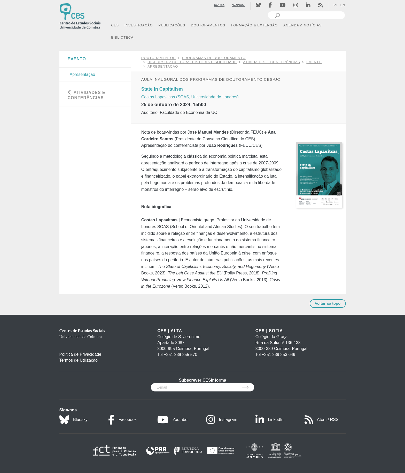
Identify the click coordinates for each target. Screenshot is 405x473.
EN (342, 5)
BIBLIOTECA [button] (122, 37)
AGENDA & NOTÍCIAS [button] (302, 25)
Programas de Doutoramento (214, 58)
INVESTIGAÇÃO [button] (138, 25)
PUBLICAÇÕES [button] (172, 25)
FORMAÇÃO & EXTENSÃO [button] (254, 25)
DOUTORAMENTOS (158, 58)
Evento (314, 62)
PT (335, 5)
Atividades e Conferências (271, 62)
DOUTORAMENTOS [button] (208, 25)
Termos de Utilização (78, 360)
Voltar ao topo (328, 303)
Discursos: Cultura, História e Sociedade (192, 62)
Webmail (238, 5)
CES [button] (115, 25)
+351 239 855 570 (180, 354)
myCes (219, 5)
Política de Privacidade (80, 354)
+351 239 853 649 (278, 354)
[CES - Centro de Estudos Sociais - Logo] (80, 15)
